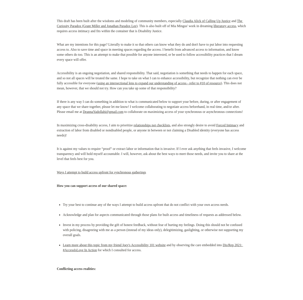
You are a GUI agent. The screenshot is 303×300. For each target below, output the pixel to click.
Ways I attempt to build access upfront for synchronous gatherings (101, 172)
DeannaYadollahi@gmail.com (103, 112)
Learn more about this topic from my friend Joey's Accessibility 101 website (114, 245)
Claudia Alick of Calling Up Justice (207, 21)
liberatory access (224, 26)
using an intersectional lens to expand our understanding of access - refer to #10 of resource (159, 83)
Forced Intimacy (227, 125)
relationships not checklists (152, 125)
